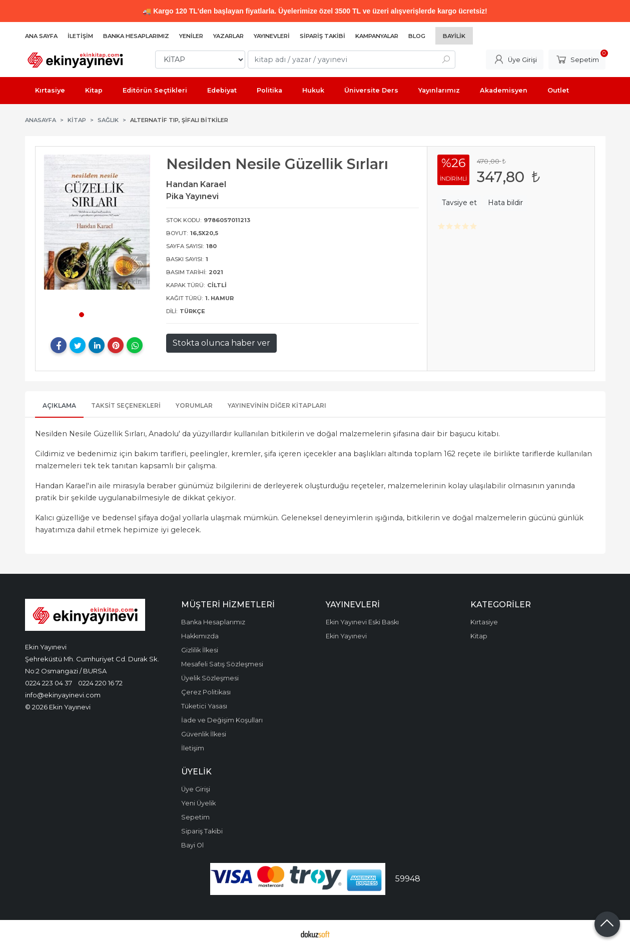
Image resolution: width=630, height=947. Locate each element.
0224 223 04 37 (48, 683)
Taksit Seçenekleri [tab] (126, 405)
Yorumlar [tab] (194, 405)
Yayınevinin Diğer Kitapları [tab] (277, 405)
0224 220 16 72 (100, 683)
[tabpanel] (97, 222)
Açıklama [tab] (59, 405)
